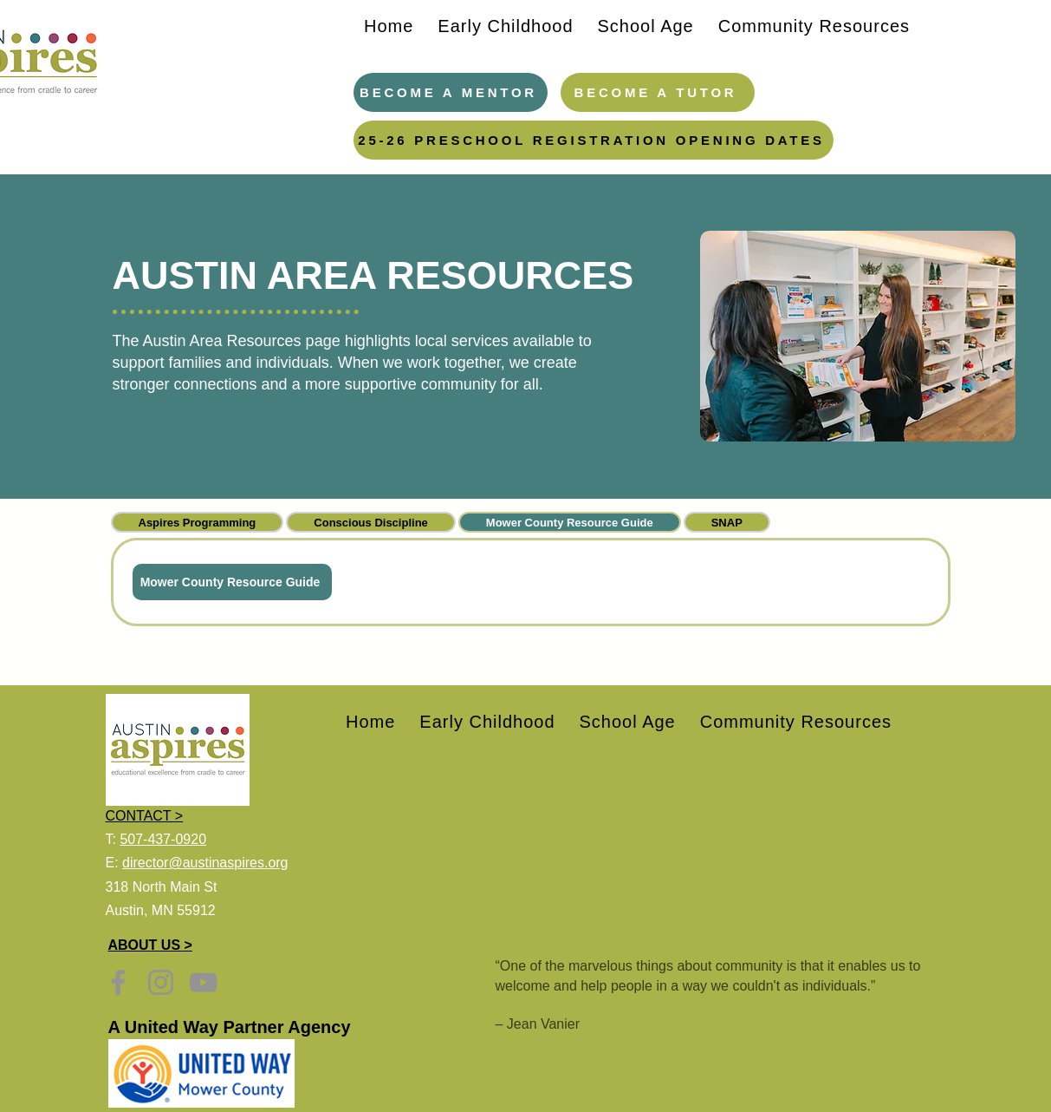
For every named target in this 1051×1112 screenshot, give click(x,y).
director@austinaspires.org (205, 862)
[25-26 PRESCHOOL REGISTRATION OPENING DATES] (594, 140)
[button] (505, 26)
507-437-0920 (163, 839)
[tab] (197, 522)
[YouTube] (203, 982)
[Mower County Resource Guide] (232, 582)
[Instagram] (161, 982)
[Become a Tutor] (658, 92)
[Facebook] (118, 982)
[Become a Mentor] (451, 92)
